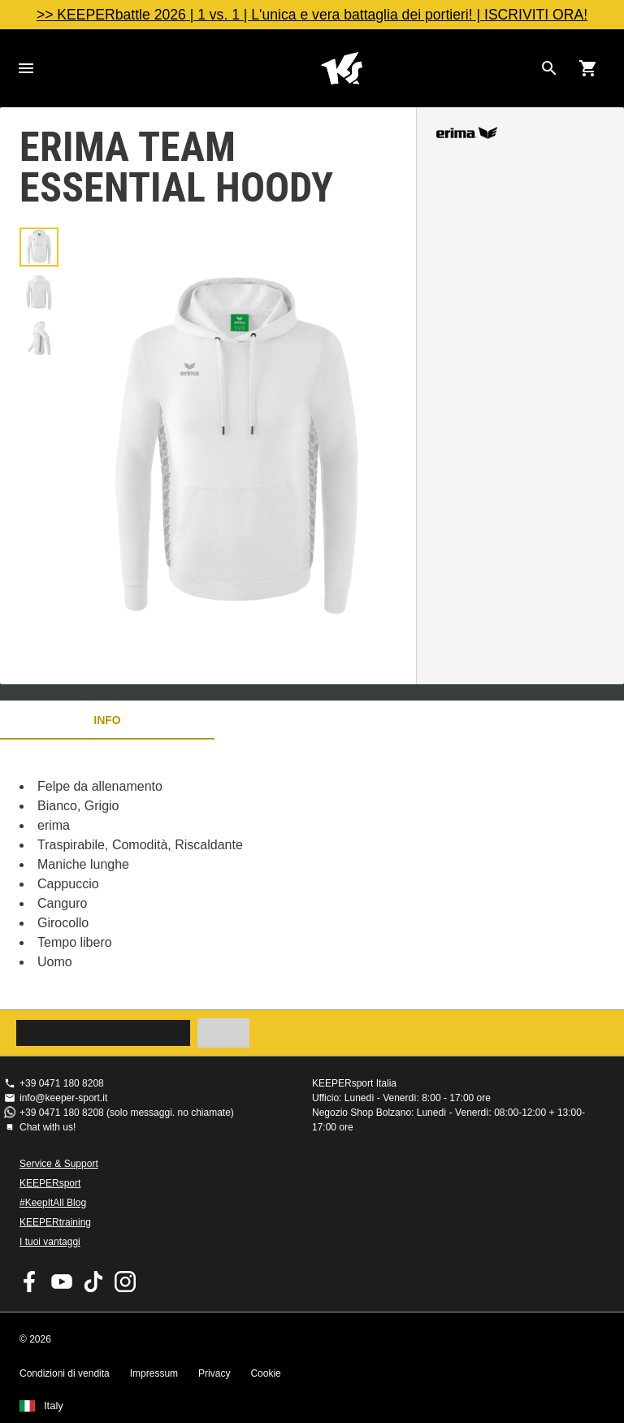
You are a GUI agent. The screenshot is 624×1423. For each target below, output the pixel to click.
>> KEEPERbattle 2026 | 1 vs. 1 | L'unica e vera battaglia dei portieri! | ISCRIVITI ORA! (312, 15)
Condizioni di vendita (65, 1373)
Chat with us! (48, 1127)
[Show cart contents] (588, 68)
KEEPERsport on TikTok (93, 1281)
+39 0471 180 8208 (62, 1083)
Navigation (26, 68)
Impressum (154, 1373)
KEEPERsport (50, 1183)
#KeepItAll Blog (53, 1202)
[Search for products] (549, 68)
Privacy (214, 1373)
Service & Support (59, 1163)
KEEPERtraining (55, 1222)
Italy (53, 1406)
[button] (39, 247)
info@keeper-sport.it (63, 1098)
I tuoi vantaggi (50, 1241)
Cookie (265, 1373)
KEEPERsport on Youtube (61, 1281)
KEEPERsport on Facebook (30, 1281)
